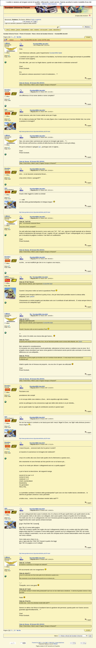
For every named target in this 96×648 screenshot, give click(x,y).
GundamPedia (25, 29)
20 (15, 37)
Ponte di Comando (25, 33)
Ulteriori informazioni (49, 4)
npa (5, 109)
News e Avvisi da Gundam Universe (43, 33)
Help (31, 29)
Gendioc (7, 90)
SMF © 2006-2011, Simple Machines (54, 642)
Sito (7, 29)
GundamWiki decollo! (61, 33)
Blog (18, 29)
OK (60, 4)
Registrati (56, 29)
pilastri (32, 296)
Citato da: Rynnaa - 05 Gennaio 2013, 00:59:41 (31, 83)
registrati (38, 19)
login (33, 19)
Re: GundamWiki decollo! (39, 277)
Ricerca (36, 29)
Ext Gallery (43, 29)
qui (40, 147)
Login (50, 29)
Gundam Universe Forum (10, 33)
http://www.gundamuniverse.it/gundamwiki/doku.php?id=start (34, 131)
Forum (13, 29)
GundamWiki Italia (55, 53)
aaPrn (6, 276)
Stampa (88, 37)
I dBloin (7, 43)
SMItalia (55, 644)
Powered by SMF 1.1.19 (38, 642)
